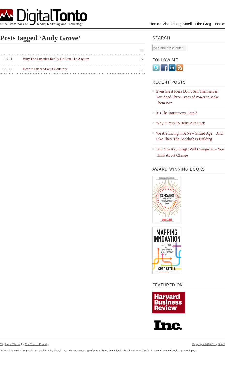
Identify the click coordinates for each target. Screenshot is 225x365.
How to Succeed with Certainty (71, 69)
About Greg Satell (177, 24)
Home (154, 24)
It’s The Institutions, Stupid (176, 113)
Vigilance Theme (10, 344)
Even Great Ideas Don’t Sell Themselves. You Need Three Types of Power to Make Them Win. (187, 97)
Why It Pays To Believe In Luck (180, 123)
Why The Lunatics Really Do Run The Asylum (71, 59)
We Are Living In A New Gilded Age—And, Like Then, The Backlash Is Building (190, 136)
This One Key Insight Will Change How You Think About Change (190, 152)
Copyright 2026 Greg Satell (208, 344)
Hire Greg (203, 24)
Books (220, 24)
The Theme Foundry (37, 344)
